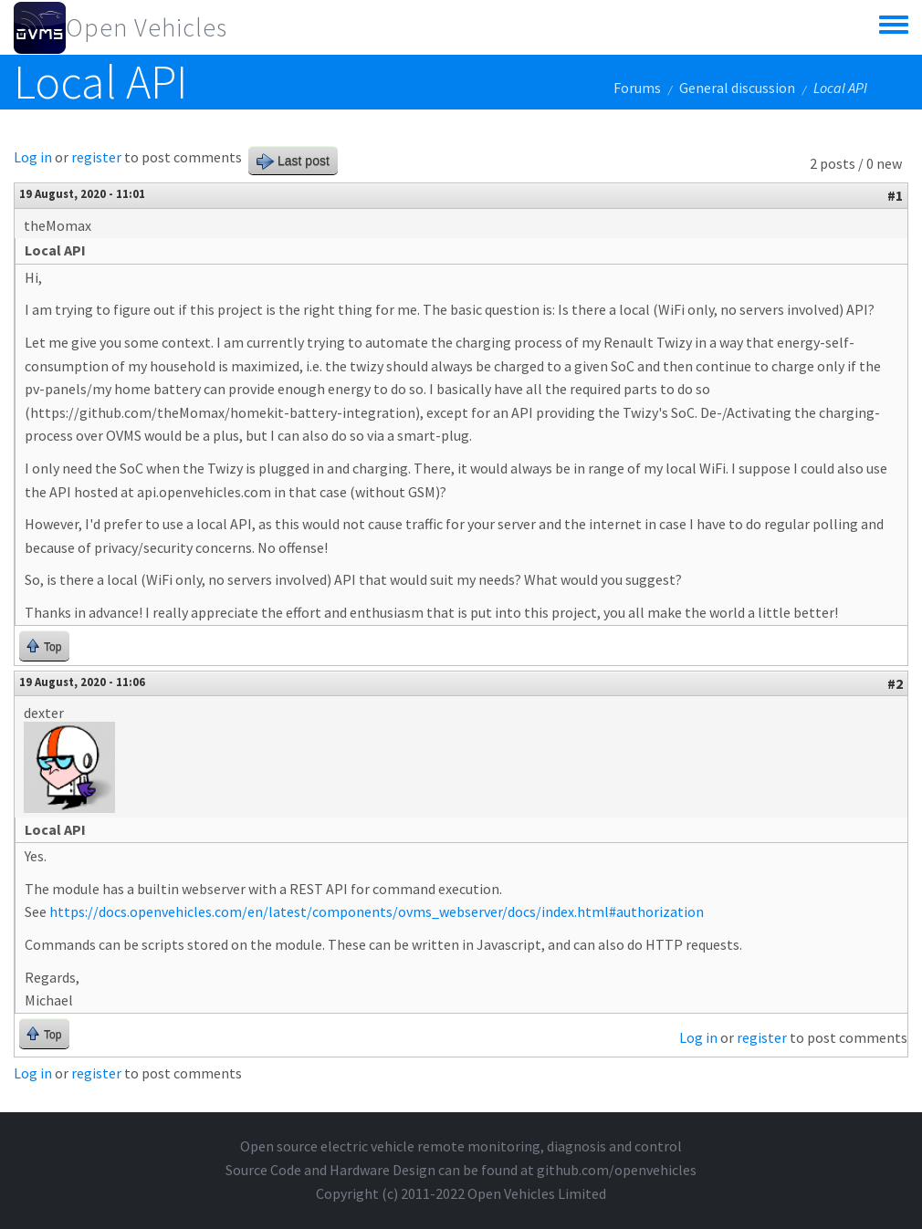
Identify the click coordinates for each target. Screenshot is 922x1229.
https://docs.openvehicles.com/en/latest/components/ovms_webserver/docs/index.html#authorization (376, 911)
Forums (637, 87)
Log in (33, 157)
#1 (895, 195)
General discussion (737, 87)
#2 (895, 683)
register (96, 157)
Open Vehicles (146, 27)
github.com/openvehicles (617, 1170)
